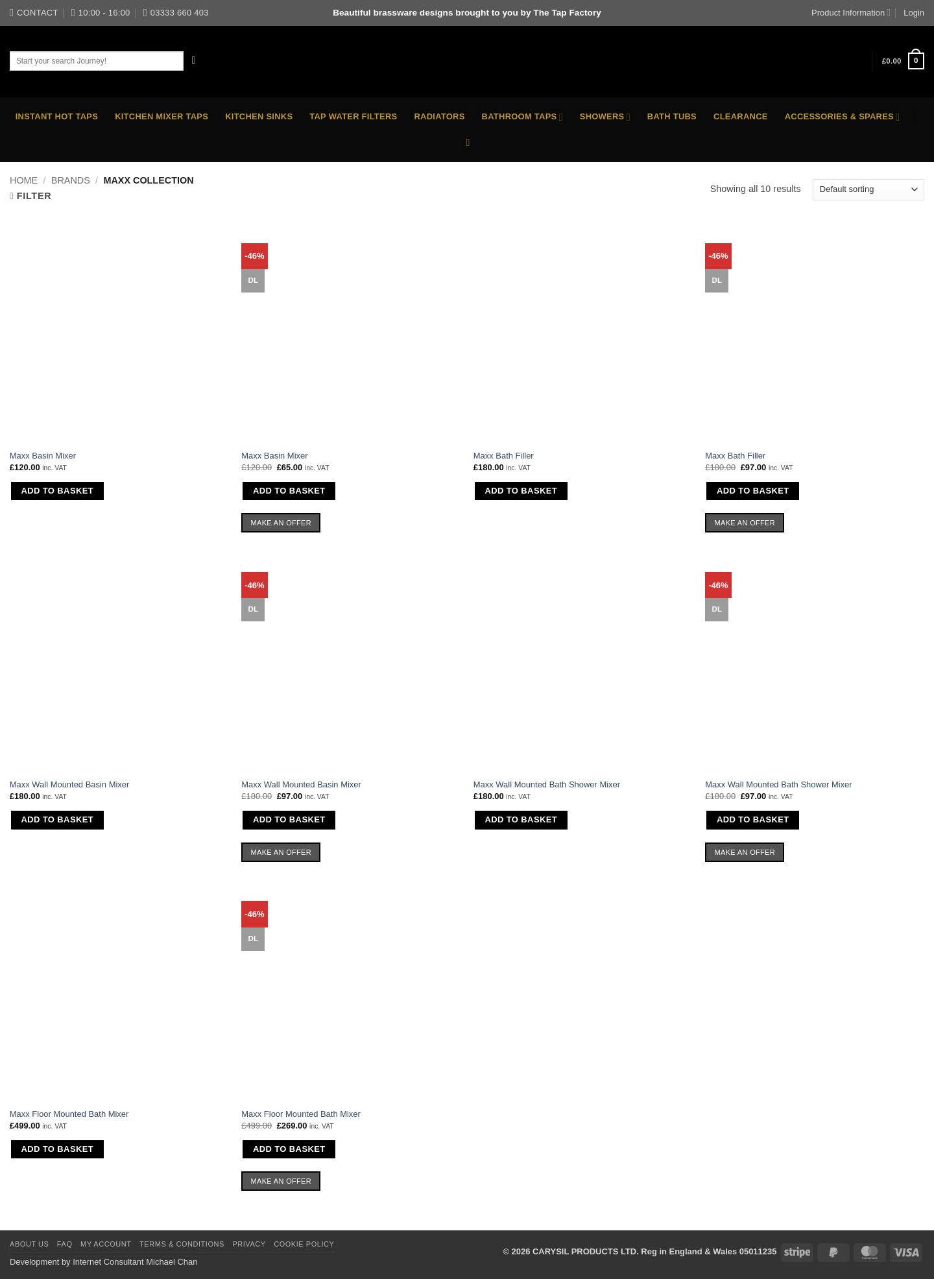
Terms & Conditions (181, 1244)
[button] (903, 61)
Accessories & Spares (842, 117)
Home (24, 180)
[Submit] (194, 60)
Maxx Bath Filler (503, 455)
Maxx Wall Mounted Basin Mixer (70, 784)
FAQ (65, 1244)
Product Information (851, 12)
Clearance (740, 116)
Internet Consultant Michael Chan (135, 1262)
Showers (605, 117)
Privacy (248, 1244)
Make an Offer (281, 523)
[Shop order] (868, 189)
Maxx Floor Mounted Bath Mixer (69, 1114)
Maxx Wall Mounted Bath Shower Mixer (546, 784)
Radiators (439, 116)
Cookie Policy (304, 1244)
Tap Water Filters (353, 116)
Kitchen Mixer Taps (161, 116)
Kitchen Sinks (259, 116)
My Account (106, 1244)
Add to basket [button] (57, 491)
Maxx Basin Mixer (43, 455)
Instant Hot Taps (57, 116)
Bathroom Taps (522, 117)
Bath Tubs (672, 116)
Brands (70, 180)
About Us (29, 1244)
